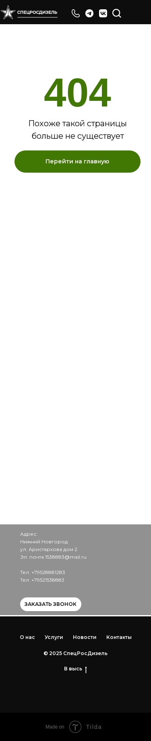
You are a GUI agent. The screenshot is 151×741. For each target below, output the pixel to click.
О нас (27, 637)
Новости (85, 637)
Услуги (54, 637)
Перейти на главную (77, 161)
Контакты (119, 637)
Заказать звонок (51, 604)
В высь (75, 669)
